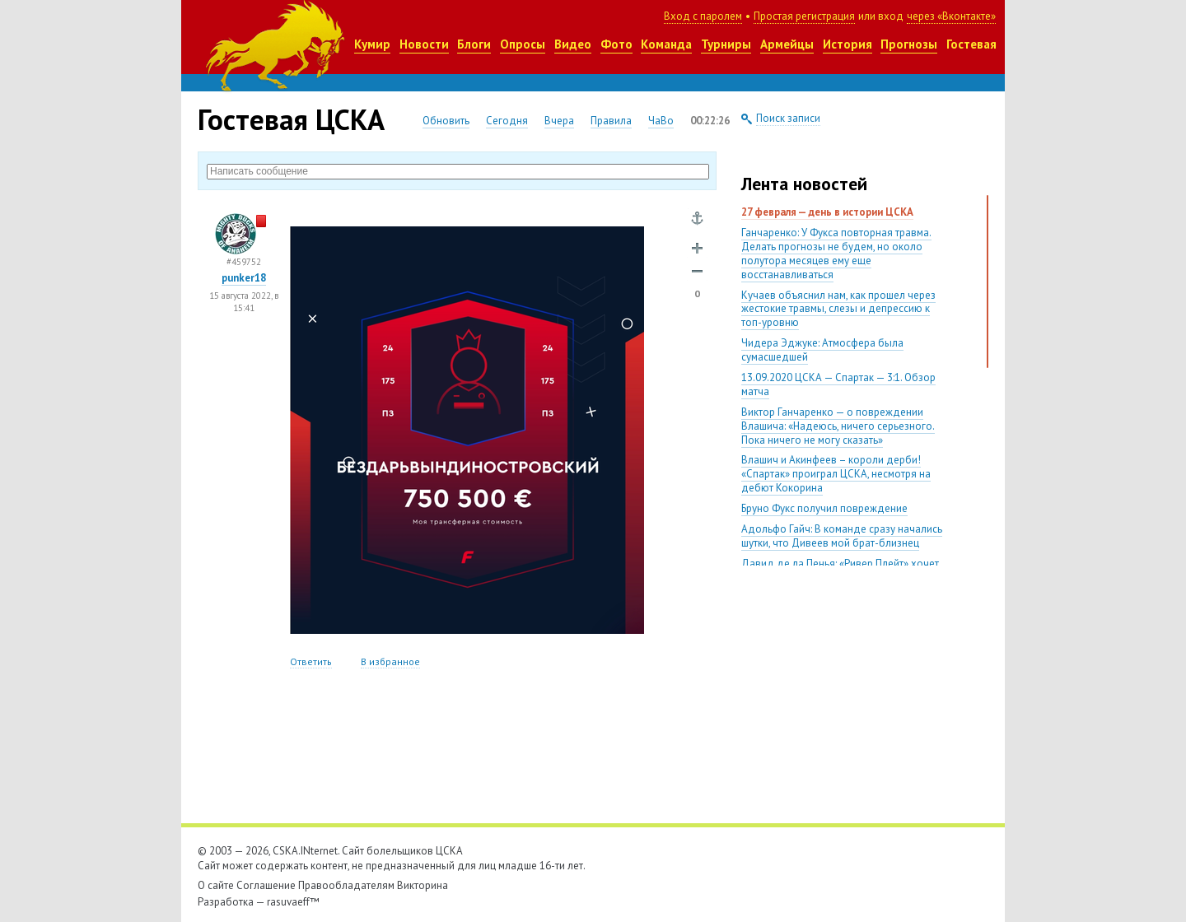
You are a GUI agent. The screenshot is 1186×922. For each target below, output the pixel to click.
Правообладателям (346, 885)
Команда (666, 44)
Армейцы (787, 44)
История (847, 44)
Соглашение (266, 885)
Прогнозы (908, 44)
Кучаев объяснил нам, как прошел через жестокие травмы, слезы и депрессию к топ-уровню (838, 309)
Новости (424, 44)
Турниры (726, 44)
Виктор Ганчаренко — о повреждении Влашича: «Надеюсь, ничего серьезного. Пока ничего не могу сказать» (838, 426)
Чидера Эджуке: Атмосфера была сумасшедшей (822, 350)
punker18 (244, 278)
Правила (611, 121)
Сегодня (507, 121)
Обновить (446, 121)
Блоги (474, 44)
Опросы (522, 44)
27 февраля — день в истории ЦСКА (827, 212)
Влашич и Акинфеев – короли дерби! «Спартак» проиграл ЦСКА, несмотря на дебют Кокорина (836, 474)
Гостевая (971, 44)
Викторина (422, 885)
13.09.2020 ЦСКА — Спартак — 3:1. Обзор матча (838, 384)
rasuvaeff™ (293, 902)
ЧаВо (661, 121)
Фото (616, 44)
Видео (572, 44)
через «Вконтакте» (951, 16)
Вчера (559, 121)
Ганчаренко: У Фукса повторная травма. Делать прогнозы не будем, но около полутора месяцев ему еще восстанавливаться (836, 254)
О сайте (216, 885)
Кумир (372, 44)
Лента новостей (804, 183)
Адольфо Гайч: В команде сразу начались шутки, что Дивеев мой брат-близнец (841, 536)
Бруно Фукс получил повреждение (824, 508)
